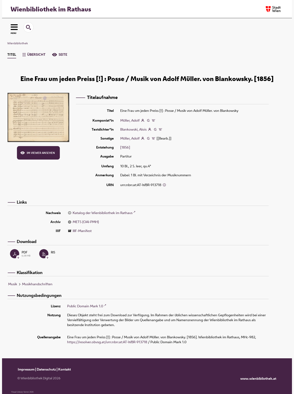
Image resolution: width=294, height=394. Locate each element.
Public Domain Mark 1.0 (85, 306)
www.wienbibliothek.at (258, 378)
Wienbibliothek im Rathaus (51, 9)
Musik (12, 284)
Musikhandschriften (37, 284)
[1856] (125, 147)
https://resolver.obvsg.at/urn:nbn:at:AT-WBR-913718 (107, 342)
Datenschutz (46, 369)
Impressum (26, 369)
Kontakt (64, 369)
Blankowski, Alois (133, 129)
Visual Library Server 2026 (22, 392)
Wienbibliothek (17, 43)
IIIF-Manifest (82, 231)
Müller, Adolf (130, 120)
